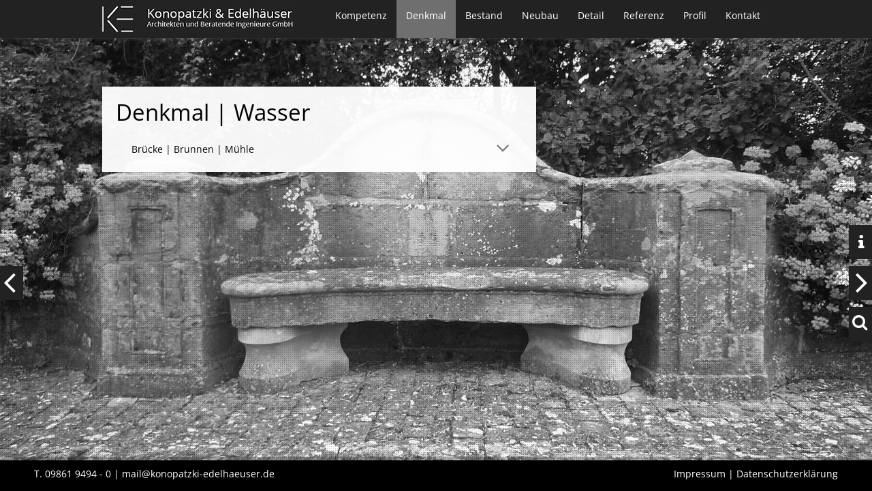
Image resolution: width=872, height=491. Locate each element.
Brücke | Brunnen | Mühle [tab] (192, 149)
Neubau (540, 15)
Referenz (643, 15)
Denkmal (426, 15)
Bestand (484, 15)
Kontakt (743, 15)
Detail (591, 15)
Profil (694, 15)
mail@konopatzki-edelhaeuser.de (198, 473)
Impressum (700, 473)
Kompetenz (361, 15)
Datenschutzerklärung (787, 473)
